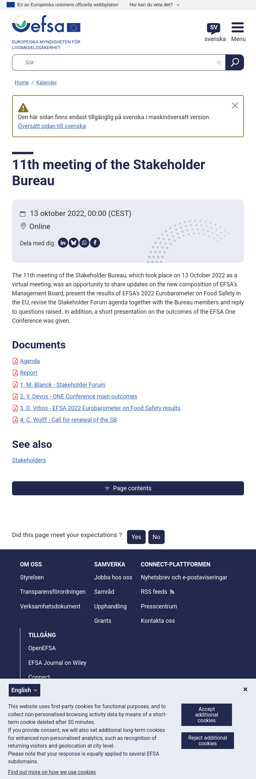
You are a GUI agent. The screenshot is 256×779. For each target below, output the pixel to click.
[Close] (235, 105)
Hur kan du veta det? (151, 4)
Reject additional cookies (207, 741)
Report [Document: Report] (24, 372)
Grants (102, 620)
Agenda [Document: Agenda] (26, 361)
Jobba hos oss (113, 577)
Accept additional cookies (206, 715)
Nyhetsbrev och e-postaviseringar (184, 577)
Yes (136, 536)
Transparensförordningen (53, 591)
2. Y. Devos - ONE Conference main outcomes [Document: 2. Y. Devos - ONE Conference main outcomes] (74, 396)
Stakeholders (29, 460)
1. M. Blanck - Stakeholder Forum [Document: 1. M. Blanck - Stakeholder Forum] (58, 384)
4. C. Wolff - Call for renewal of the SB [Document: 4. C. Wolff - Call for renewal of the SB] (64, 420)
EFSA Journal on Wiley (57, 663)
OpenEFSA (42, 648)
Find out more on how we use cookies (52, 772)
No (156, 536)
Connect (39, 677)
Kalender (46, 82)
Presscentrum (159, 606)
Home (22, 82)
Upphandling (110, 606)
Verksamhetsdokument (50, 606)
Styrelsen (32, 577)
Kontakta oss (158, 620)
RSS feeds (154, 591)
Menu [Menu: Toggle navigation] (237, 39)
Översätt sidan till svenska (52, 126)
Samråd (104, 591)
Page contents (127, 488)
